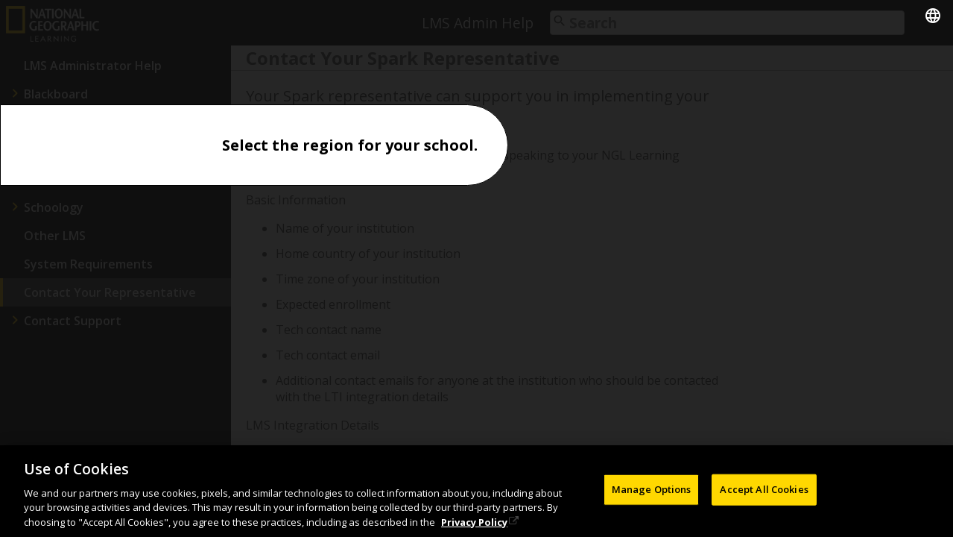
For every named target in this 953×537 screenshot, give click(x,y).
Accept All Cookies (764, 492)
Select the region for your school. (350, 145)
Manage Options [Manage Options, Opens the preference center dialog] (651, 492)
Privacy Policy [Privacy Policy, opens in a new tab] (474, 524)
